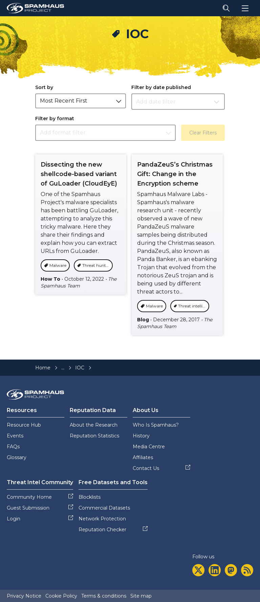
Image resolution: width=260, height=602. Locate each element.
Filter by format (54, 118)
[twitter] (198, 570)
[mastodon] (231, 570)
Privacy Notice (24, 596)
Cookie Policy (61, 596)
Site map (141, 596)
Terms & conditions (103, 596)
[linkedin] (215, 570)
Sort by (44, 87)
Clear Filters (203, 133)
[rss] (247, 570)
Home (42, 368)
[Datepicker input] (178, 101)
